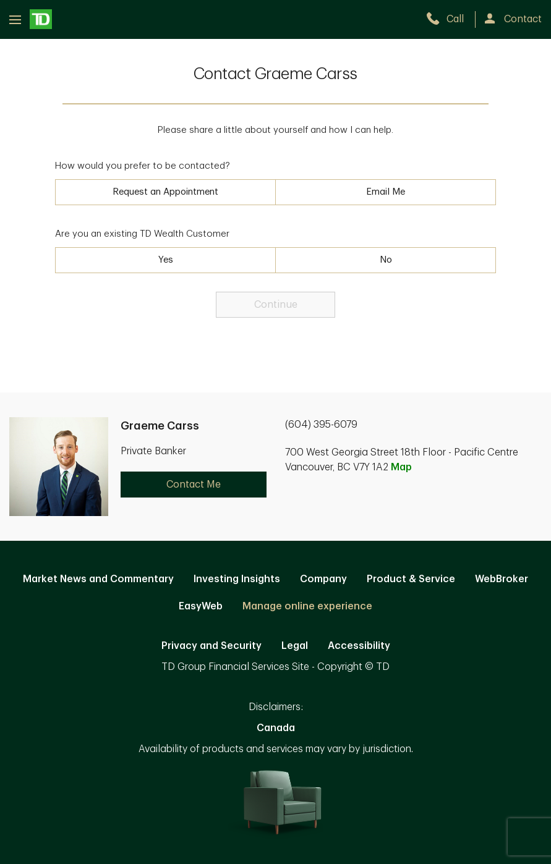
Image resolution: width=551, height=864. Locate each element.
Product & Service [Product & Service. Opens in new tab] (411, 579)
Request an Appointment (165, 192)
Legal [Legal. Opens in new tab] (294, 646)
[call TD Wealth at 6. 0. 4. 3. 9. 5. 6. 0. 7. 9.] (450, 19)
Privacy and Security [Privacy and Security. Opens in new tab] (211, 646)
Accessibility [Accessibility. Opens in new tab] (359, 646)
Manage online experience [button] (307, 606)
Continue (275, 305)
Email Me (385, 192)
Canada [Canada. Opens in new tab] (276, 728)
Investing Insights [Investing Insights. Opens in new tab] (237, 579)
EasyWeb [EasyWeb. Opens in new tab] (201, 606)
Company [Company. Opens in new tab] (323, 579)
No (386, 260)
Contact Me (193, 484)
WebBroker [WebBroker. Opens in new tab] (501, 579)
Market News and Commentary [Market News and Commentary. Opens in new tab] (98, 579)
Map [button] (401, 467)
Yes (165, 260)
